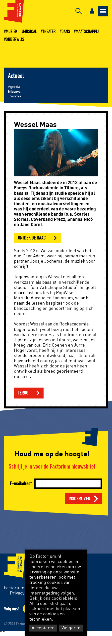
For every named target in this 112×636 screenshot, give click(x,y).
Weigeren (70, 628)
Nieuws (14, 92)
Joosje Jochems (46, 261)
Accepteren (43, 628)
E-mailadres (20, 483)
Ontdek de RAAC (32, 237)
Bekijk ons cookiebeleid (53, 598)
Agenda (14, 87)
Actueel (16, 76)
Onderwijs (15, 39)
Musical (30, 31)
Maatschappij (87, 31)
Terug (23, 393)
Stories (15, 96)
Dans (65, 31)
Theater (49, 31)
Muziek (11, 31)
